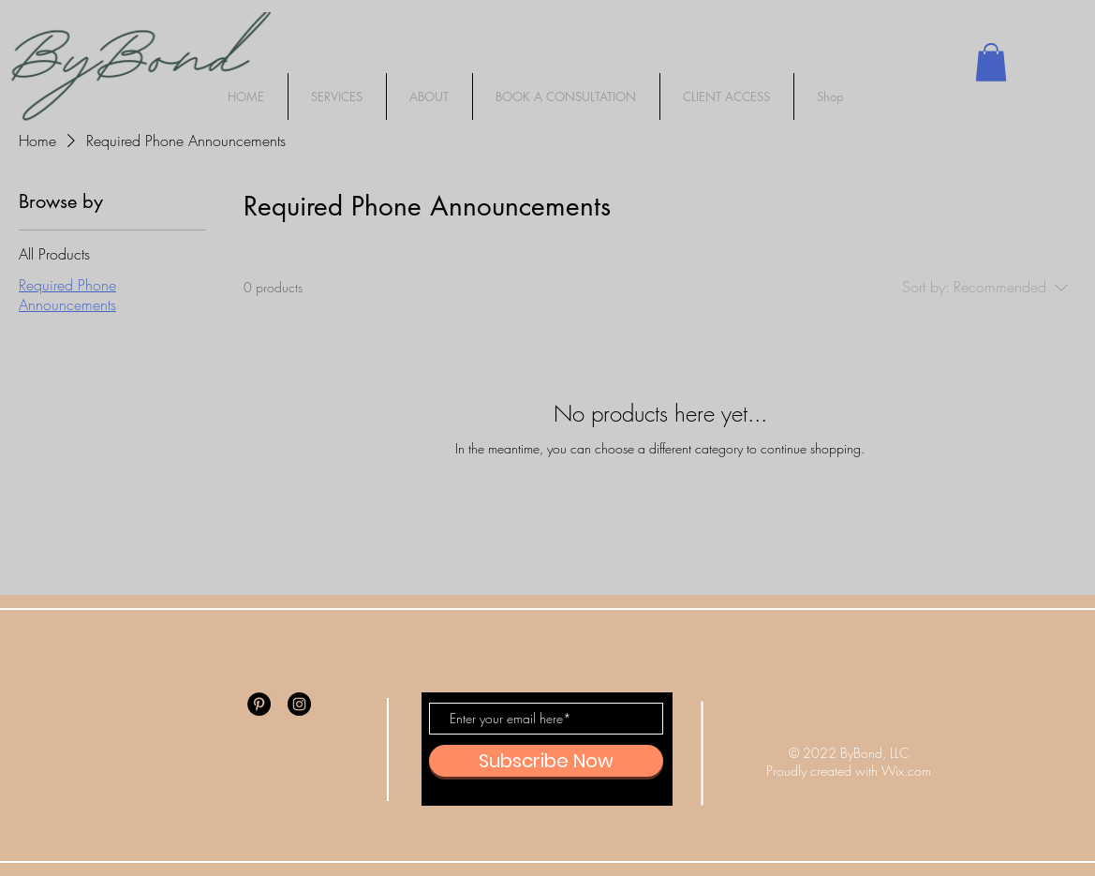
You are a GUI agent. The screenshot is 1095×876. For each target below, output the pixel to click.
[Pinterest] (259, 704)
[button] (991, 62)
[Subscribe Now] (546, 761)
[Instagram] (299, 704)
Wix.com (906, 770)
